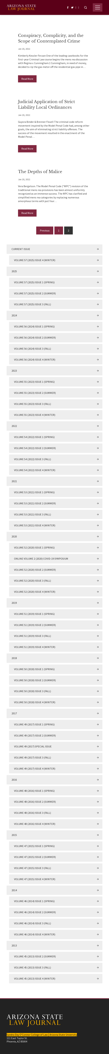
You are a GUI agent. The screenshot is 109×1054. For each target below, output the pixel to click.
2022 (14, 426)
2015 (14, 835)
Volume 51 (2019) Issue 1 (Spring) (34, 614)
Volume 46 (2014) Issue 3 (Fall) (32, 923)
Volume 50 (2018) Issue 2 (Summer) (35, 680)
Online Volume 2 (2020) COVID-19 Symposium (41, 558)
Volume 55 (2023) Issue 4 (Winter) (34, 414)
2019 (14, 602)
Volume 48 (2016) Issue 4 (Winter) (34, 823)
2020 (14, 536)
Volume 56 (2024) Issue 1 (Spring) (34, 326)
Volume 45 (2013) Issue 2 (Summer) (35, 956)
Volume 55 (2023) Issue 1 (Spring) (34, 381)
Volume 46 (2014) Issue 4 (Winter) (34, 934)
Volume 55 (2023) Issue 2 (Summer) (35, 392)
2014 (14, 890)
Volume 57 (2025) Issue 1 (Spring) (34, 282)
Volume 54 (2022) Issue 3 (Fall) (32, 459)
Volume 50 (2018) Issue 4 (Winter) (34, 702)
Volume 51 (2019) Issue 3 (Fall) (32, 636)
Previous (45, 230)
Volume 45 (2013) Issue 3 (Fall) (32, 967)
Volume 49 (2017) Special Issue (33, 746)
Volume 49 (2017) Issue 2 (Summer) (35, 735)
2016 (14, 779)
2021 (14, 481)
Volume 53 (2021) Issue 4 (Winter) (34, 525)
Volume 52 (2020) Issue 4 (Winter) (34, 591)
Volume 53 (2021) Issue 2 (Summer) (35, 503)
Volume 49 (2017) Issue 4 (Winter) (34, 768)
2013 (14, 945)
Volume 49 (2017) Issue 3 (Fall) (32, 757)
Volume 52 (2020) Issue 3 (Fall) (32, 580)
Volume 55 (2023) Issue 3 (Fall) (32, 404)
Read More (27, 78)
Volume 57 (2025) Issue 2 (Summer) (35, 293)
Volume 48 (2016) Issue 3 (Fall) (32, 812)
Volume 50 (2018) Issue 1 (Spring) (34, 669)
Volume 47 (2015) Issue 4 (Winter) (34, 879)
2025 (14, 271)
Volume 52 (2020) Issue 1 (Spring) (34, 547)
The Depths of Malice (40, 171)
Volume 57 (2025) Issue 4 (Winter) (34, 260)
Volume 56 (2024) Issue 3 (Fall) (32, 348)
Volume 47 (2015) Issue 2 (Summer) (35, 857)
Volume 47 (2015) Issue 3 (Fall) (32, 868)
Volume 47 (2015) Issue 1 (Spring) (34, 846)
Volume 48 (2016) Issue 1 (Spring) (34, 790)
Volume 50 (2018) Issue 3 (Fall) (32, 691)
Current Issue (21, 249)
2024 (14, 315)
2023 (14, 370)
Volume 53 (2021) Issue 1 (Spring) (34, 492)
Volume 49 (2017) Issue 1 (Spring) (34, 724)
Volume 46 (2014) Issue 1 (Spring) (34, 901)
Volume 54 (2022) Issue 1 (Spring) (34, 437)
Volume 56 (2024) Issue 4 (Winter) (34, 359)
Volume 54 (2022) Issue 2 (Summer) (35, 448)
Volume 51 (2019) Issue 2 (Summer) (35, 625)
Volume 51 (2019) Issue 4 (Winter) (34, 647)
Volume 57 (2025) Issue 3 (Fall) (32, 304)
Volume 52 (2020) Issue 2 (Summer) (35, 569)
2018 (14, 658)
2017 (14, 713)
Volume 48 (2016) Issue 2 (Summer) (35, 801)
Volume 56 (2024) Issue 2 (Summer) (35, 337)
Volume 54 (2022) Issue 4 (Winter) (34, 470)
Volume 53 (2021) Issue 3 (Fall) (32, 514)
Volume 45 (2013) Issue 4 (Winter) (34, 978)
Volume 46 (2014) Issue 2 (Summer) (35, 912)
